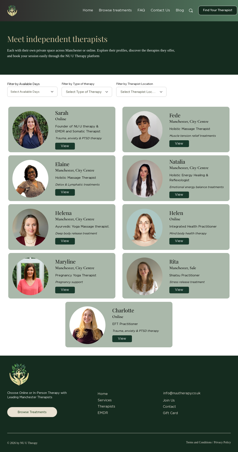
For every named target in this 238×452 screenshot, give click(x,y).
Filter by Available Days (23, 83)
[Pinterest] (204, 419)
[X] (185, 419)
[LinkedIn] (194, 419)
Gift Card (170, 413)
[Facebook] (175, 419)
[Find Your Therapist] (217, 10)
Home (103, 394)
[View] (65, 146)
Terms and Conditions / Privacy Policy (208, 442)
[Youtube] (213, 419)
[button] (115, 10)
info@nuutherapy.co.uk (182, 393)
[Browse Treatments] (32, 412)
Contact (169, 406)
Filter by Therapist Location (134, 83)
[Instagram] (166, 419)
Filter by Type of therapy (78, 83)
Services (105, 400)
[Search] (190, 10)
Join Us (169, 400)
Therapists (106, 406)
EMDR (103, 413)
